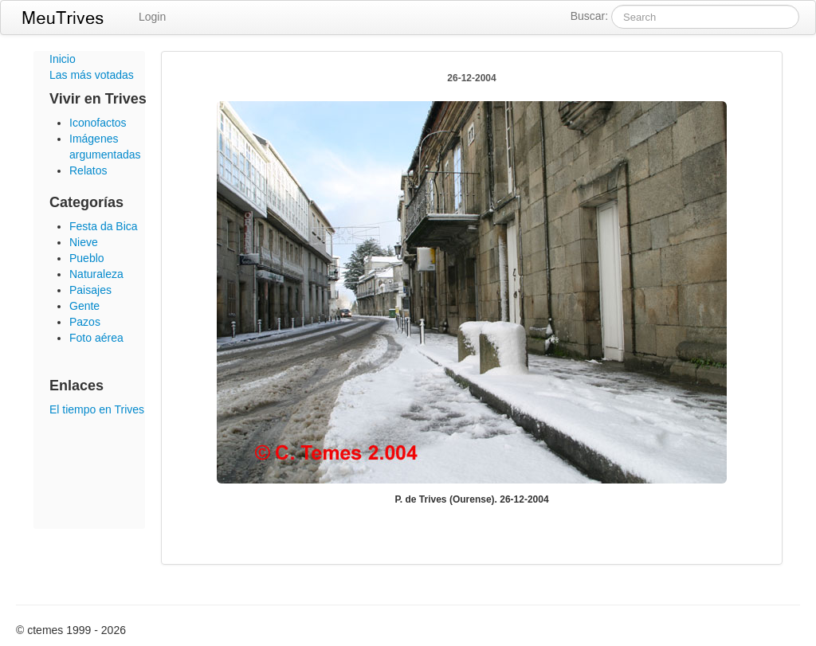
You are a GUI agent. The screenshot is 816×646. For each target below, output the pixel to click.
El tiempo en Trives (96, 409)
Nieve (83, 242)
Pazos (84, 321)
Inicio (62, 59)
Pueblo (86, 258)
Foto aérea (96, 337)
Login (152, 16)
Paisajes (90, 290)
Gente (84, 306)
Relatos (88, 170)
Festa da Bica (103, 226)
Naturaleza (96, 274)
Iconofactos (98, 122)
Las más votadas (91, 75)
